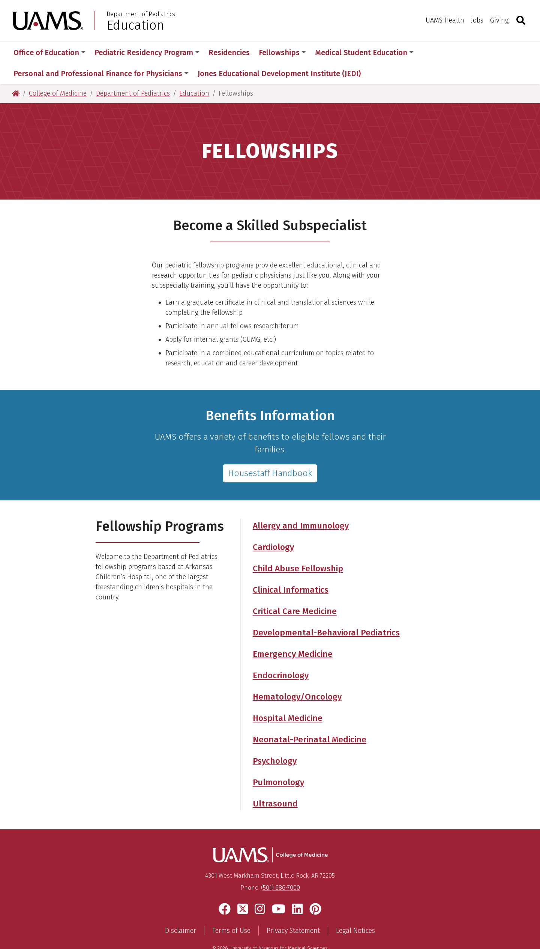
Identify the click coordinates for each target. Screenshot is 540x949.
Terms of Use (231, 909)
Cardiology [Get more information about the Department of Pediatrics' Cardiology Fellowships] (273, 526)
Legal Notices (355, 909)
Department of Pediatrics (140, 14)
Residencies (229, 52)
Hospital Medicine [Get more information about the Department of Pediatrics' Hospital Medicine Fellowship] (287, 697)
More (435, 52)
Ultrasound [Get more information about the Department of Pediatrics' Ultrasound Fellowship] (275, 783)
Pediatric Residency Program (147, 52)
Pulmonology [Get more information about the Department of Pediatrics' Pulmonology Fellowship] (278, 761)
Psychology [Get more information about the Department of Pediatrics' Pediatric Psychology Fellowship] (275, 740)
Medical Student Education (364, 52)
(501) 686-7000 (280, 866)
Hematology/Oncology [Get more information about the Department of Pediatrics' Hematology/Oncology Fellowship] (297, 676)
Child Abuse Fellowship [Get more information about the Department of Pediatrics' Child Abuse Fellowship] (298, 547)
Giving (499, 20)
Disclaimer (180, 909)
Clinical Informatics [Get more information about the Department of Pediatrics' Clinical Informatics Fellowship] (290, 569)
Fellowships (282, 52)
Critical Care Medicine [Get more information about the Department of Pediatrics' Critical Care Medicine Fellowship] (295, 590)
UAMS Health (445, 20)
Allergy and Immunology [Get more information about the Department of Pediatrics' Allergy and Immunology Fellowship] (301, 505)
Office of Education (50, 52)
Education (135, 25)
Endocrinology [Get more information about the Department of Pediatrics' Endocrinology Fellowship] (281, 654)
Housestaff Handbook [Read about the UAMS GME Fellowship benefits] (270, 452)
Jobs (477, 20)
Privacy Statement (293, 909)
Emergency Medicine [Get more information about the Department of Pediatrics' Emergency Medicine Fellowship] (293, 633)
